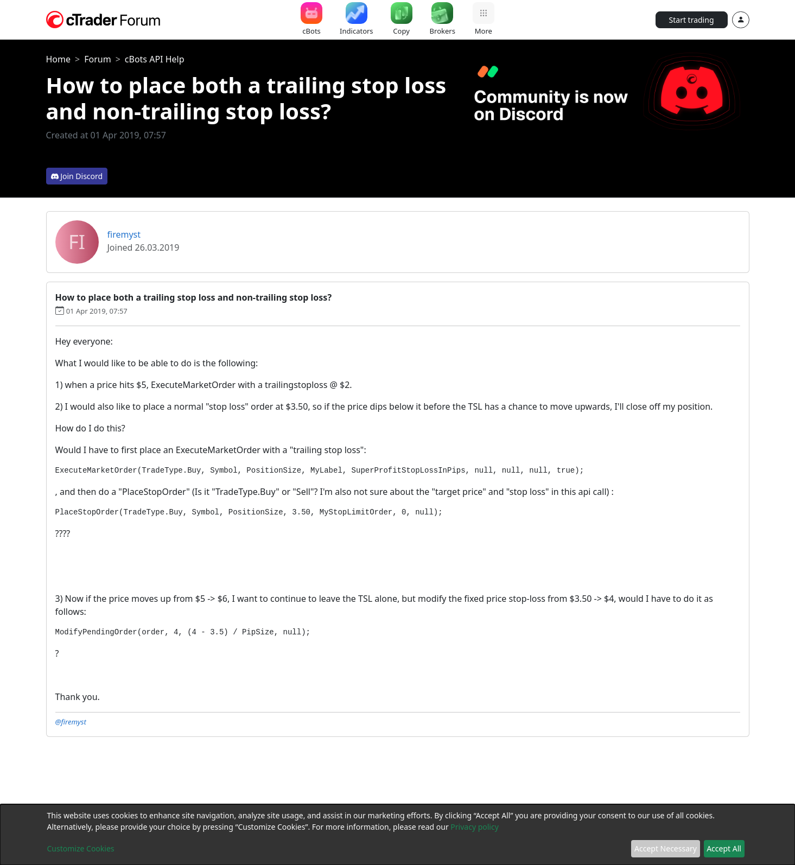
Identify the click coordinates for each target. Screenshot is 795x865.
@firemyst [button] (70, 722)
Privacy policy (474, 827)
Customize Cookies (81, 848)
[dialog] (397, 834)
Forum (97, 59)
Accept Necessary (665, 848)
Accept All (724, 848)
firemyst (124, 234)
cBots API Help (155, 59)
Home (58, 59)
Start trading (691, 20)
